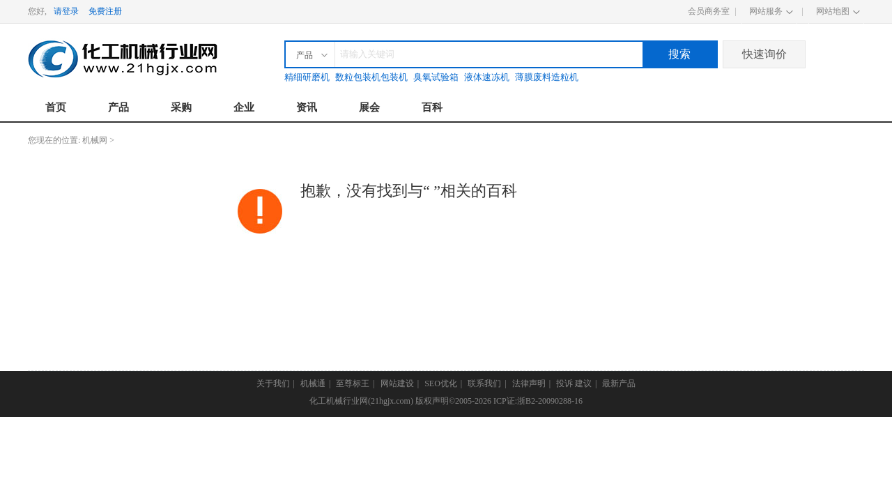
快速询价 (764, 54)
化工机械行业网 (338, 401)
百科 (432, 107)
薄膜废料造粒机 (546, 77)
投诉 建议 (574, 383)
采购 (181, 107)
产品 (118, 107)
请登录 (66, 11)
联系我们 (484, 383)
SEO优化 (440, 383)
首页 (55, 107)
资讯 (306, 107)
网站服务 (766, 11)
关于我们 (273, 383)
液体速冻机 (486, 77)
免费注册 (105, 11)
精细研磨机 (307, 77)
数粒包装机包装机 (371, 77)
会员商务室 (709, 11)
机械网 (94, 140)
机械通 (312, 383)
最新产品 (619, 383)
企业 (243, 107)
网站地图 (832, 11)
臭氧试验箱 (436, 77)
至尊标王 (352, 383)
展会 (369, 107)
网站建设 (397, 383)
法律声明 (529, 383)
